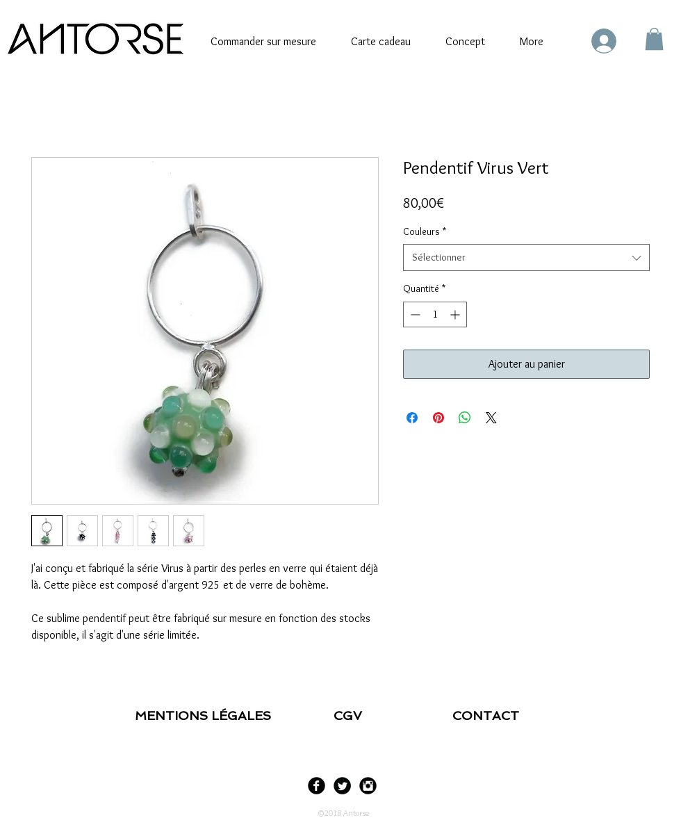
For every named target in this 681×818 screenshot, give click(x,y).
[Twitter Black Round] (342, 785)
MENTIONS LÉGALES (204, 715)
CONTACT (485, 715)
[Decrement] (413, 314)
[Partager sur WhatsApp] (465, 417)
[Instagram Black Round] (368, 785)
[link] (654, 39)
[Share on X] (491, 417)
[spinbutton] (435, 314)
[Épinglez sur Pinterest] (438, 417)
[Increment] (456, 314)
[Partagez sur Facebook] (412, 417)
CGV (351, 715)
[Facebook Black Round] (316, 785)
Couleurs (424, 231)
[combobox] (526, 257)
